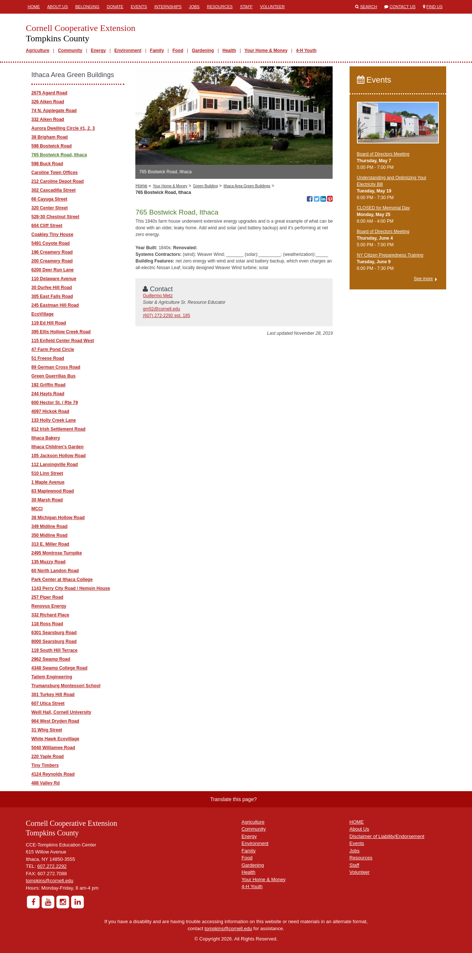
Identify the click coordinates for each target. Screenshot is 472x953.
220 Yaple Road (47, 756)
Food (178, 50)
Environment (127, 50)
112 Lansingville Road (54, 464)
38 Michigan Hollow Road (58, 517)
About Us (57, 6)
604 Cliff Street (46, 225)
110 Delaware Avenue (53, 278)
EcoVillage (42, 314)
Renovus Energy (48, 606)
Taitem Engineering (51, 676)
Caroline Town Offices (54, 172)
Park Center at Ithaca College (62, 579)
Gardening (203, 50)
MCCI (37, 508)
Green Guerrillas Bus (53, 376)
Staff (246, 6)
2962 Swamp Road (50, 659)
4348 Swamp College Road (59, 668)
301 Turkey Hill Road (52, 694)
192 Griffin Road (48, 384)
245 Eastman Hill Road (55, 305)
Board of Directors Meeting (383, 154)
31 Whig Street (46, 730)
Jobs (194, 6)
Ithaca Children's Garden (57, 446)
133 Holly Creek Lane (53, 420)
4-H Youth (306, 50)
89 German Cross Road (55, 367)
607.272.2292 (52, 866)
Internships (167, 6)
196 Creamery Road (52, 252)
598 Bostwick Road (51, 146)
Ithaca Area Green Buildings (246, 186)
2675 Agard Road (49, 92)
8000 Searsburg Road (54, 641)
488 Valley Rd (45, 783)
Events (139, 6)
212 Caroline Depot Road (57, 181)
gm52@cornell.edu (161, 309)
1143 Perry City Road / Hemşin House (70, 588)
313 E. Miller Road (50, 544)
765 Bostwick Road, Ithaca (59, 154)
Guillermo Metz (158, 295)
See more (423, 278)
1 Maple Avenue (48, 482)
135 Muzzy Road (48, 561)
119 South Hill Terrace (54, 650)
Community (70, 50)
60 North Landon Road (55, 570)
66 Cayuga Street (49, 199)
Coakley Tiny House (52, 234)
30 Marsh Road (47, 499)
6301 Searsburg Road (54, 632)
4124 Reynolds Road (52, 774)
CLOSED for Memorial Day (383, 208)
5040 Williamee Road (53, 747)
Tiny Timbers (45, 765)
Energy (98, 50)
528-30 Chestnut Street (55, 216)
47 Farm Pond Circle (52, 349)
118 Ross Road (47, 623)
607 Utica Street (48, 703)
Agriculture (37, 50)
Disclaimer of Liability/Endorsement (387, 836)
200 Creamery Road (52, 261)
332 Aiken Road (47, 119)
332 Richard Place (50, 615)
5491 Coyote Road (50, 243)
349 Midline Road (49, 526)
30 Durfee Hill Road (51, 287)
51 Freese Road (47, 358)
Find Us (434, 6)
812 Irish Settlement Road (58, 429)
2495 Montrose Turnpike (56, 553)
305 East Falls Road (52, 296)
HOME (357, 822)
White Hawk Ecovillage (55, 738)
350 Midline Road (49, 535)
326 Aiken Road (47, 101)
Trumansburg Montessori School (65, 685)
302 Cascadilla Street (53, 190)
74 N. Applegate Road (54, 110)
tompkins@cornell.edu (49, 880)
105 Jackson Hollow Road (58, 455)
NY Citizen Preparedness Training (390, 255)
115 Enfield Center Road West (62, 340)
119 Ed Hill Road (48, 323)
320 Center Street (49, 208)
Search (368, 6)
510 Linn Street (47, 473)
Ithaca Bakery (45, 438)
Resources (220, 6)
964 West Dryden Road (55, 721)
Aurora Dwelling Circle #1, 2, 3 (63, 128)
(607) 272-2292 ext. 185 (166, 315)
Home (34, 6)
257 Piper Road (47, 597)
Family (157, 50)
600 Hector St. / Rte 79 (54, 402)
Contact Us (402, 6)
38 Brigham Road (49, 137)
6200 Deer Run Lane (52, 269)
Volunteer (272, 6)
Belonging (87, 6)
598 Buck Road (47, 163)
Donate (115, 6)
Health (229, 50)
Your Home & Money (265, 50)
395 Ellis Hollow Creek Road (61, 331)
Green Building (205, 186)
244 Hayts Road (47, 393)
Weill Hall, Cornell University (61, 712)
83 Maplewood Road (52, 491)
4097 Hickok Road (50, 411)
